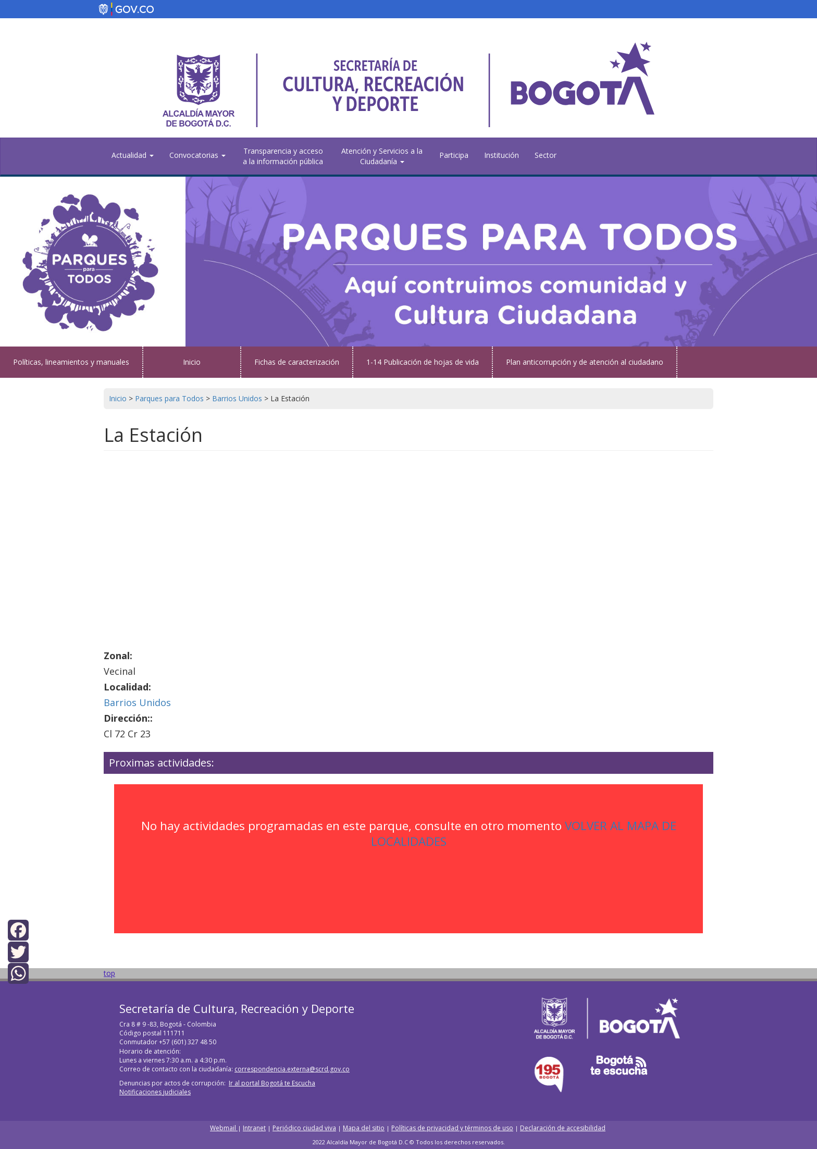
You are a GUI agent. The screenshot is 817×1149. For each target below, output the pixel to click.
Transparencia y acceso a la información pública (283, 156)
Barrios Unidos (137, 702)
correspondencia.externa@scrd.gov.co (292, 1069)
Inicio (192, 362)
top (109, 973)
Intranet (254, 1127)
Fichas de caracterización (296, 362)
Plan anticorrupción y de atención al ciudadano (584, 362)
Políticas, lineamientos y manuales (71, 362)
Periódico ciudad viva (304, 1127)
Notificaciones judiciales (155, 1092)
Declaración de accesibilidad (562, 1127)
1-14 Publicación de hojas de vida (422, 362)
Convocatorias (197, 155)
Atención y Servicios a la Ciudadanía (382, 156)
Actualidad (133, 155)
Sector (545, 155)
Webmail (224, 1127)
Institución (501, 155)
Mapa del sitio (364, 1127)
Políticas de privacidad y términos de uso (452, 1127)
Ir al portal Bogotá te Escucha (272, 1083)
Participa (453, 155)
